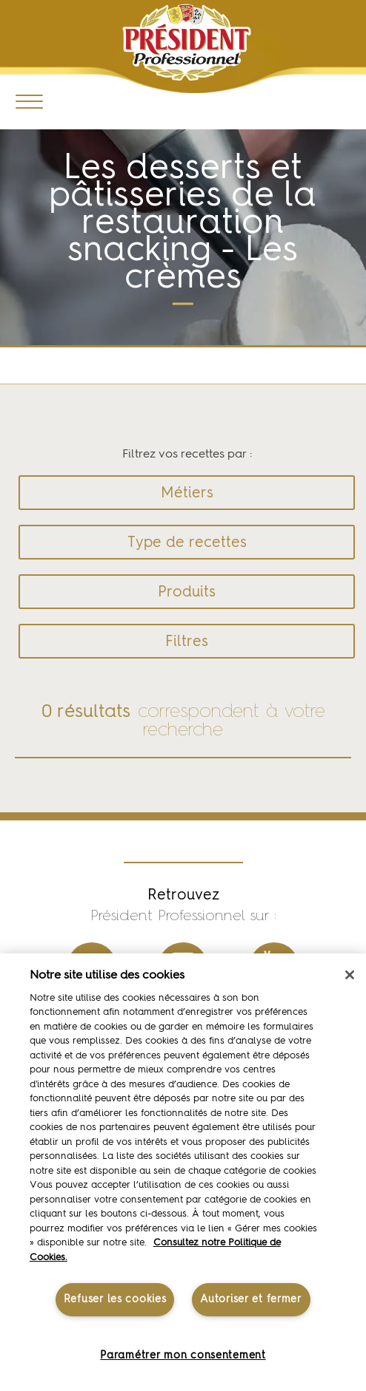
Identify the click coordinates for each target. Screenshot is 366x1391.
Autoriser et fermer (251, 1299)
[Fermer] (349, 975)
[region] (183, 1172)
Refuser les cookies (115, 1299)
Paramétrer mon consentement (182, 1355)
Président (186, 42)
